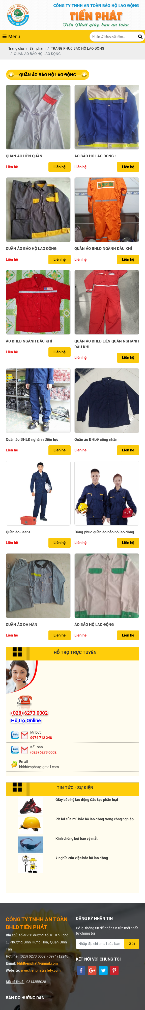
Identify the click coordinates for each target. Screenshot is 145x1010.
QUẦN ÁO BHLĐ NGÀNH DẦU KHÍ (103, 248)
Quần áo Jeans (18, 532)
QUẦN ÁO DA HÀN (21, 624)
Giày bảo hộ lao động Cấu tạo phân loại (86, 800)
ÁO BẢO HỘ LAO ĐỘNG (94, 624)
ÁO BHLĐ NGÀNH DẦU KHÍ (29, 341)
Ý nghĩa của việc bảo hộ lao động (81, 858)
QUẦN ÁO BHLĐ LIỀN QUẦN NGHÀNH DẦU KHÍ (106, 344)
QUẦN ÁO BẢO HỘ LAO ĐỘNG (31, 248)
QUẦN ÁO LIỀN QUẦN (24, 156)
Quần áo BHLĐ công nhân (95, 439)
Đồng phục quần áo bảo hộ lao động (104, 532)
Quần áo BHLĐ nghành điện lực (32, 439)
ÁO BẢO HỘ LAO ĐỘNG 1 (95, 156)
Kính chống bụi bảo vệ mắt (76, 838)
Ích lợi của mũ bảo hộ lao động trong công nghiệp (94, 819)
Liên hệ (59, 167)
